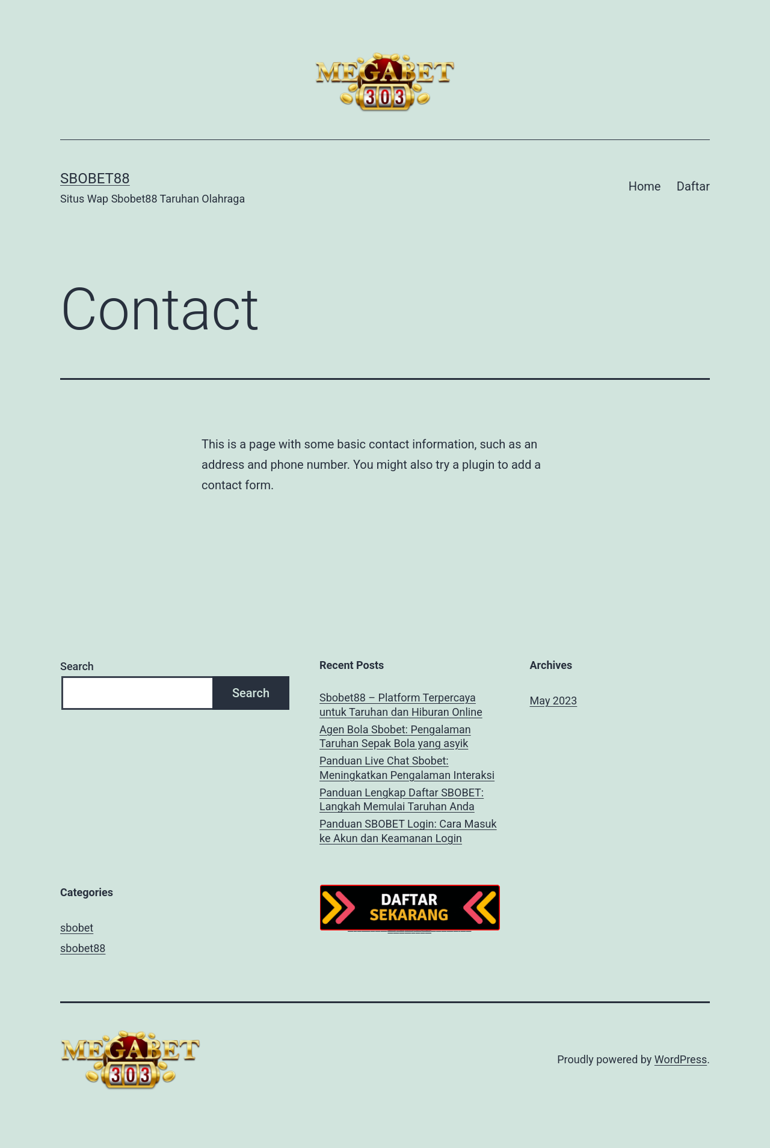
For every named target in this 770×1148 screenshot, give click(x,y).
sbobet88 (82, 948)
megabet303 (408, 930)
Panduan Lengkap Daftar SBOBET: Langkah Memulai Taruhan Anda (401, 799)
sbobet (76, 927)
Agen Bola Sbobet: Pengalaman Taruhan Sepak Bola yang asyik (395, 736)
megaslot (418, 930)
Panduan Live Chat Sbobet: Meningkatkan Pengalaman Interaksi (406, 767)
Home (645, 186)
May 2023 (554, 700)
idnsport (413, 930)
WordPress (680, 1059)
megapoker (390, 930)
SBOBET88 (95, 178)
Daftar (693, 186)
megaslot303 (428, 930)
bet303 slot (396, 930)
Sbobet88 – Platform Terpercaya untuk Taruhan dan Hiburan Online (400, 704)
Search (77, 666)
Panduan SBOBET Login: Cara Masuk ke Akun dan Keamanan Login (408, 830)
